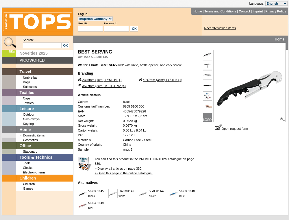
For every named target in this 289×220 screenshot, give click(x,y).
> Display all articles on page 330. (118, 168)
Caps (27, 98)
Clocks (28, 167)
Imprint (258, 11)
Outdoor (29, 114)
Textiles (27, 92)
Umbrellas (30, 77)
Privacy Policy (276, 11)
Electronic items (34, 172)
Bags (26, 82)
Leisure (27, 108)
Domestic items (34, 135)
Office (25, 145)
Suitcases (30, 86)
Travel (25, 71)
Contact (244, 11)
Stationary (30, 151)
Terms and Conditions (220, 11)
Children (28, 178)
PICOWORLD (32, 60)
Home (197, 11)
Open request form (231, 128)
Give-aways (31, 119)
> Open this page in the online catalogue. (124, 173)
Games (28, 188)
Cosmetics (30, 140)
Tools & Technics (36, 157)
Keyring (28, 123)
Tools (27, 163)
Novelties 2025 (34, 53)
